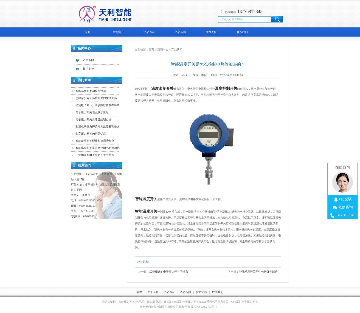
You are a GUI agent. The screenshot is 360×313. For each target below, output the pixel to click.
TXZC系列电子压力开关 (184, 301)
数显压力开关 (161, 301)
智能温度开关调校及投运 (91, 91)
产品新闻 (180, 32)
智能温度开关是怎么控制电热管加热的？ (98, 148)
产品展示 (149, 32)
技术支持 (211, 32)
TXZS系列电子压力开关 (243, 301)
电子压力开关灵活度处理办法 (93, 119)
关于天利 (152, 292)
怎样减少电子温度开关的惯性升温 (96, 98)
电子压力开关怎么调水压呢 (92, 112)
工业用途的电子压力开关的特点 (95, 155)
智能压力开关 (126, 301)
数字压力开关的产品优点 (91, 133)
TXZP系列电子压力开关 (214, 301)
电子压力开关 (144, 301)
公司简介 (118, 32)
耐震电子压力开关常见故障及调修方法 (98, 127)
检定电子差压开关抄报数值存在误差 (98, 105)
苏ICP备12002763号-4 (204, 306)
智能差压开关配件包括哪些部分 (95, 140)
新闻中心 (162, 49)
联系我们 (242, 32)
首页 (87, 32)
